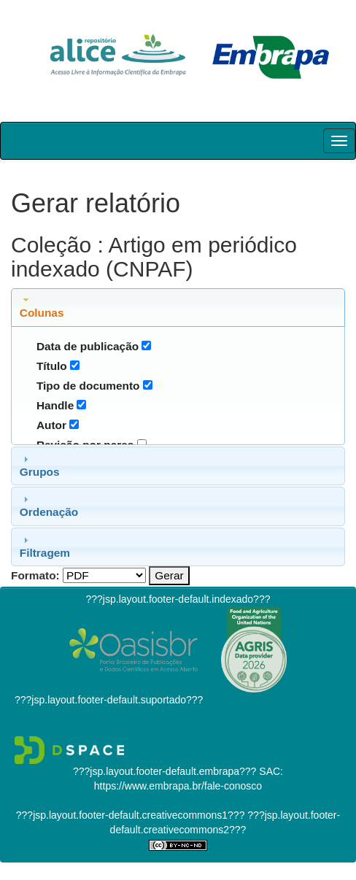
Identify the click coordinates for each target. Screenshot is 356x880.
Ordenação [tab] (49, 505)
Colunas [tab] (42, 306)
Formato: (35, 575)
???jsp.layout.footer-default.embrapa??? (164, 771)
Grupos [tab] (40, 465)
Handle (55, 405)
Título (51, 366)
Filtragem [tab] (45, 546)
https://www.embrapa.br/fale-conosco (178, 786)
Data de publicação (87, 346)
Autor (51, 425)
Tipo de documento (88, 385)
